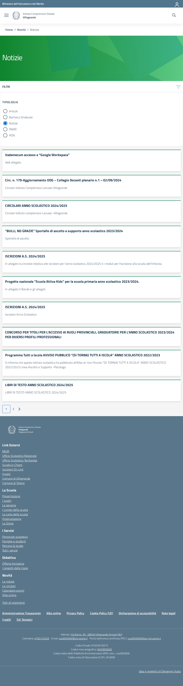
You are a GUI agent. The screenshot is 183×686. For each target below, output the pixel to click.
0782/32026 (42, 638)
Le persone (9, 505)
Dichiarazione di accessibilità (137, 613)
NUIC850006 (104, 649)
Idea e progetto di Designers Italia (160, 671)
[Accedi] (177, 4)
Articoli (13, 111)
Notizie (13, 123)
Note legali (168, 613)
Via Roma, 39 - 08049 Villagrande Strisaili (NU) (96, 634)
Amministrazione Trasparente (21, 613)
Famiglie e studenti (14, 541)
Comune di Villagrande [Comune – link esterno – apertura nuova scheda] (16, 478)
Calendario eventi (13, 590)
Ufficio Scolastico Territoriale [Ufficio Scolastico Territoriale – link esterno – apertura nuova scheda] (19, 460)
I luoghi (6, 500)
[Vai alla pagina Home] (9, 29)
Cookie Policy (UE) (101, 613)
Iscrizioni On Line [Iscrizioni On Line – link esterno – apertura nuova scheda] (12, 469)
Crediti (6, 619)
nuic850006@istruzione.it (73, 638)
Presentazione (11, 496)
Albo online (9, 595)
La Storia (7, 523)
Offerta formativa (13, 563)
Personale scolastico (15, 536)
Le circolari (8, 586)
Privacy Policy (75, 613)
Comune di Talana (13, 483)
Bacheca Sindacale (21, 117)
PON (12, 135)
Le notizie (8, 581)
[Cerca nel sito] (174, 15)
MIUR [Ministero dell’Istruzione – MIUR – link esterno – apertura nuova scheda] (5, 451)
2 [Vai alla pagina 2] (13, 409)
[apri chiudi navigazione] (6, 15)
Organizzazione (11, 519)
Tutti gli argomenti (13, 602)
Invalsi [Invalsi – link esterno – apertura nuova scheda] (6, 474)
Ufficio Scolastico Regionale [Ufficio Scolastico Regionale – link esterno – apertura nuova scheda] (19, 455)
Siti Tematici (24, 619)
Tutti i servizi (10, 550)
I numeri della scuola (15, 509)
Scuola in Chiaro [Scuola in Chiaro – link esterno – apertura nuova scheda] (12, 465)
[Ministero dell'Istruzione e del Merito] (23, 4)
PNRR (13, 129)
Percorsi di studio (12, 546)
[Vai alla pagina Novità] (21, 29)
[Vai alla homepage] (16, 15)
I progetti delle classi (15, 568)
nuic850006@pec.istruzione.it (144, 638)
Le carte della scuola (15, 514)
